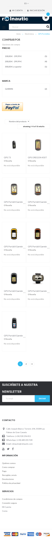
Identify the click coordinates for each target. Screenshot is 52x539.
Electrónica (29, 34)
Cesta (4, 511)
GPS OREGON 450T (37, 157)
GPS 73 (7, 157)
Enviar (42, 398)
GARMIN (26, 89)
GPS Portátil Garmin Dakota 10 (18, 202)
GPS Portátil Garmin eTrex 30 (17, 291)
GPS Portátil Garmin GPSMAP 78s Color (22, 335)
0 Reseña (8, 161)
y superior (26, 66)
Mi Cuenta (16, 10)
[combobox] (29, 27)
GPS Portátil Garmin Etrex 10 (17, 246)
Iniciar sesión (36, 10)
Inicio (18, 34)
